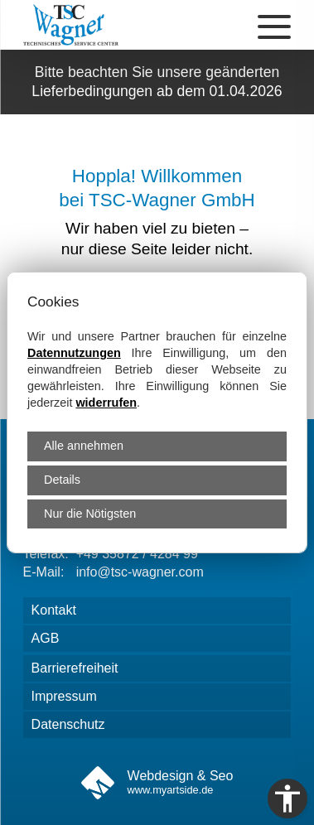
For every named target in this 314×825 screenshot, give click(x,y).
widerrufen (106, 402)
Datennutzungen (74, 352)
